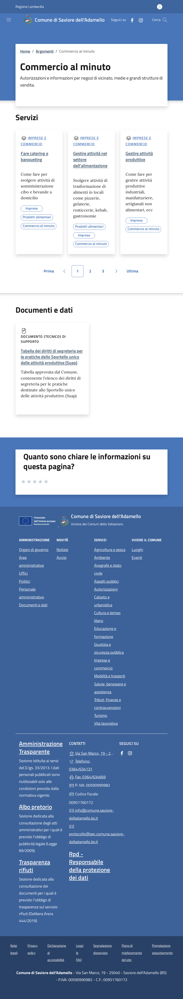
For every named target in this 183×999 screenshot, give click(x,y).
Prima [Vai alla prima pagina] (50, 272)
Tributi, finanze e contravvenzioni (107, 704)
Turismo (100, 715)
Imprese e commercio (103, 664)
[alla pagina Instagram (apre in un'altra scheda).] (139, 19)
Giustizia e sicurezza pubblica (109, 648)
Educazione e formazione (105, 632)
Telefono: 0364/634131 (80, 765)
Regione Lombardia (30, 6)
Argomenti (45, 51)
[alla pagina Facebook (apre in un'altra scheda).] (130, 19)
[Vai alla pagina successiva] (116, 271)
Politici (24, 581)
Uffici (23, 573)
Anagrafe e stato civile (107, 569)
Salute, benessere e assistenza (110, 688)
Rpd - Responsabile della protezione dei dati (89, 865)
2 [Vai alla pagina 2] (92, 272)
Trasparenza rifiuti (34, 865)
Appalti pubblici (106, 581)
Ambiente (102, 557)
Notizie (62, 550)
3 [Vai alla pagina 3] (105, 272)
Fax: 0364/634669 (87, 777)
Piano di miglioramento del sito (132, 952)
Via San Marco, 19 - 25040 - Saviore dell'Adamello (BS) (91, 752)
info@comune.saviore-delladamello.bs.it (91, 814)
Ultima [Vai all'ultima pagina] (134, 272)
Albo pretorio (35, 806)
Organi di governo (33, 550)
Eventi (137, 557)
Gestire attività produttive (139, 156)
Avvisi (61, 557)
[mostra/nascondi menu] (8, 19)
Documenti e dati (33, 605)
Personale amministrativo (31, 593)
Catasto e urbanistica (103, 601)
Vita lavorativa (106, 723)
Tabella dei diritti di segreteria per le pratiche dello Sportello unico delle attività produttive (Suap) (52, 356)
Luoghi (137, 550)
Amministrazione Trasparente (41, 747)
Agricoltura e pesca (109, 550)
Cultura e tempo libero (107, 617)
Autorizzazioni (106, 589)
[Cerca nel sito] (164, 20)
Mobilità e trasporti (109, 676)
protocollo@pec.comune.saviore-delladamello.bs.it (91, 834)
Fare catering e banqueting (34, 156)
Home (25, 51)
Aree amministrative (31, 561)
